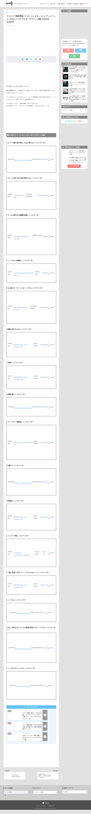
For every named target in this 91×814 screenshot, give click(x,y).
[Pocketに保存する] (41, 59)
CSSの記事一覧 (74, 166)
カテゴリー (53, 4)
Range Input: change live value (23, 649)
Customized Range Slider (23, 614)
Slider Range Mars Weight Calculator (21, 238)
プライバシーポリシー (42, 810)
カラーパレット (44, 4)
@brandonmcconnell (42, 196)
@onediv (44, 686)
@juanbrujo (44, 648)
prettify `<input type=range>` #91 (23, 483)
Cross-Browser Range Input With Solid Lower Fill (23, 275)
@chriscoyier (42, 613)
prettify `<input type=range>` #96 (23, 408)
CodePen (51, 159)
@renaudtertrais (43, 308)
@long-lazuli (44, 553)
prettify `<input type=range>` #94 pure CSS (22, 444)
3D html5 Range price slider (23, 687)
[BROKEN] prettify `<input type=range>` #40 (20, 587)
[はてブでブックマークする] (31, 59)
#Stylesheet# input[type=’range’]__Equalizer (22, 554)
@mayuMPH (44, 237)
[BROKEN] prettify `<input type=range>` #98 (20, 379)
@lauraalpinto (44, 159)
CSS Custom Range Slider (18, 197)
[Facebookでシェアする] (26, 59)
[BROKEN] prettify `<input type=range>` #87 (20, 519)
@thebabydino (44, 345)
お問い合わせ (61, 4)
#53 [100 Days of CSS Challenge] (20, 161)
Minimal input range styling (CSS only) (20, 309)
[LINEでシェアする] (36, 59)
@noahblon (45, 273)
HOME (45, 807)
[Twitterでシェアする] (21, 59)
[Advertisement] (31, 74)
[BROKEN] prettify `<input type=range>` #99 (20, 346)
